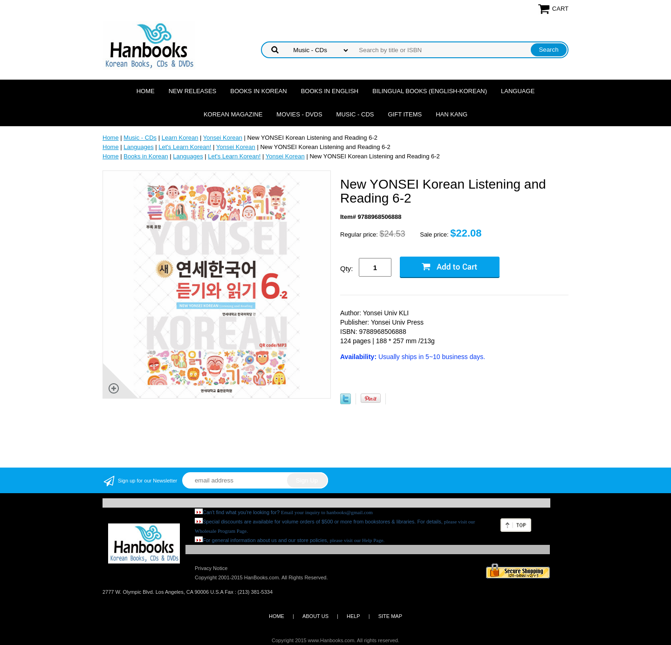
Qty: (346, 268)
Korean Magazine (233, 114)
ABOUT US (315, 616)
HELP (353, 616)
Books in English (330, 91)
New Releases (193, 91)
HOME (276, 616)
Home (146, 91)
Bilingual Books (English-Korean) (429, 91)
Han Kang (451, 114)
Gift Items (405, 114)
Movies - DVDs (299, 114)
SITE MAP (390, 616)
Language (517, 91)
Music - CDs (355, 114)
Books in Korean (258, 91)
